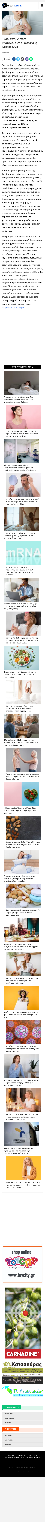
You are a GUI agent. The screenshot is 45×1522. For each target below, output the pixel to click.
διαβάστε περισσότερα (13, 352)
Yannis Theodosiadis (29, 1517)
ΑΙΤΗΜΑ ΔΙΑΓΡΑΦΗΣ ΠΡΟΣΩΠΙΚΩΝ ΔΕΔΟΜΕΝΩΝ (22, 1503)
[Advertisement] (22, 84)
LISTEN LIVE (9, 1459)
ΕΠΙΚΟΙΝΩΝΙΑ (22, 1501)
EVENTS (8, 1468)
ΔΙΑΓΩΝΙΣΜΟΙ (10, 1464)
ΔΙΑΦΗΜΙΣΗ (11, 1501)
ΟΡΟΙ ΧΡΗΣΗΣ (33, 1501)
